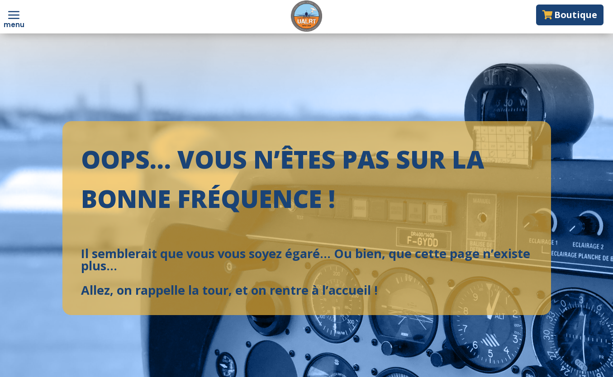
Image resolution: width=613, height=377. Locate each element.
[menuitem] (14, 16)
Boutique (575, 15)
